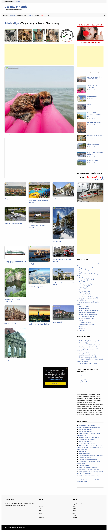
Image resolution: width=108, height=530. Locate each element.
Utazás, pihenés (15, 7)
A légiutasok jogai (84, 343)
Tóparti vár (82, 328)
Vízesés (81, 326)
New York (31, 264)
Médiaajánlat (22, 527)
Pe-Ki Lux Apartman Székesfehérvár (89, 437)
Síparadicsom (56, 241)
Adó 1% (43, 15)
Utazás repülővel (84, 308)
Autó (74, 513)
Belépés (18, 1)
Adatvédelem (14, 527)
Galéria (8, 23)
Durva (74, 508)
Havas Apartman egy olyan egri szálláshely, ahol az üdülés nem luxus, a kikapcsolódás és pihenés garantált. (90, 447)
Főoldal (5, 15)
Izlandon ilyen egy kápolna (86, 316)
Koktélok (40, 506)
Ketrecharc (41, 517)
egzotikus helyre (85, 382)
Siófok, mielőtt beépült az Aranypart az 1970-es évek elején (94, 114)
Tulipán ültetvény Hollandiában (88, 314)
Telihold (81, 290)
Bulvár (40, 508)
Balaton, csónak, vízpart (86, 296)
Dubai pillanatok (83, 306)
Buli (39, 515)
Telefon (40, 513)
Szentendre (55, 199)
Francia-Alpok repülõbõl (35, 287)
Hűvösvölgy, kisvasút (85, 288)
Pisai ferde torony (92, 96)
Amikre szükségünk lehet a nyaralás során (91, 341)
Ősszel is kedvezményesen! (87, 443)
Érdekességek (21, 15)
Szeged (89, 104)
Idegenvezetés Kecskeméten (87, 439)
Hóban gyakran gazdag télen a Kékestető (90, 284)
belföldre (85, 376)
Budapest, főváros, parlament (87, 312)
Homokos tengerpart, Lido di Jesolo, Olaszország (94, 78)
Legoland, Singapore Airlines (13, 224)
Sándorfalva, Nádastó (93, 144)
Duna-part (82, 330)
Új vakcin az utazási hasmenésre (88, 357)
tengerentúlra (84, 380)
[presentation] (81, 72)
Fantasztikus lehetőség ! (86, 429)
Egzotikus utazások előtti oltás (88, 355)
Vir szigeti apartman (84, 466)
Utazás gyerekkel (84, 353)
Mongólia (7, 199)
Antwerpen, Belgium (10, 323)
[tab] (81, 72)
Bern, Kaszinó (8, 361)
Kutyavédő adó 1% (77, 504)
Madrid (81, 320)
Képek (37, 15)
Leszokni (75, 517)
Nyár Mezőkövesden (85, 453)
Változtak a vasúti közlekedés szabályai (90, 345)
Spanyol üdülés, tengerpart (87, 324)
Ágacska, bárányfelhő (85, 292)
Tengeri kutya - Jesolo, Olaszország (93, 86)
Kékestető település (92, 160)
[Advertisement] (39, 54)
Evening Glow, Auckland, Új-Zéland (38, 324)
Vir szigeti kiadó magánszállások (88, 459)
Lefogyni (75, 515)
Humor (40, 520)
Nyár (16, 23)
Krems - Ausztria (57, 322)
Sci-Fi (39, 510)
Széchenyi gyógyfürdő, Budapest (88, 310)
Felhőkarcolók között (85, 322)
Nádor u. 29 (82, 451)
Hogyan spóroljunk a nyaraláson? (88, 363)
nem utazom (84, 384)
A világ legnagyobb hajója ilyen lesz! (15, 262)
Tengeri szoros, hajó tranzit (86, 318)
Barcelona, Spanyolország (94, 122)
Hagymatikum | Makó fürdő (94, 136)
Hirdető (30, 15)
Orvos (74, 510)
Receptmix (41, 504)
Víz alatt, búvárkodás (85, 294)
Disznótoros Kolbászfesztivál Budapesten (91, 455)
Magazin (12, 15)
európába (86, 378)
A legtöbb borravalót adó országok (89, 347)
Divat (74, 506)
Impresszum (7, 527)
